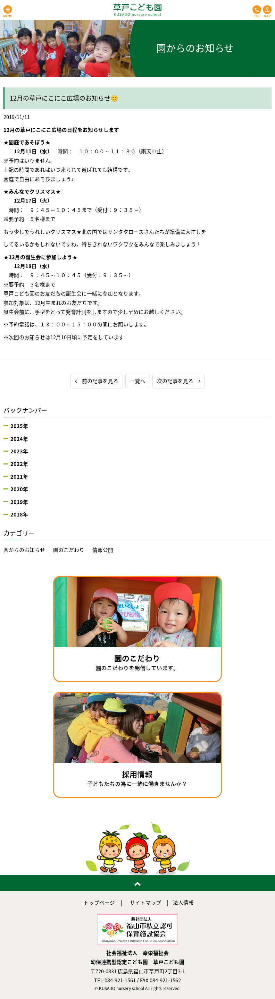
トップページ (99, 902)
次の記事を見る (178, 381)
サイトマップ (145, 902)
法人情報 (183, 902)
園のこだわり (68, 550)
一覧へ (137, 381)
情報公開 (102, 550)
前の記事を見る (96, 381)
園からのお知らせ (24, 550)
